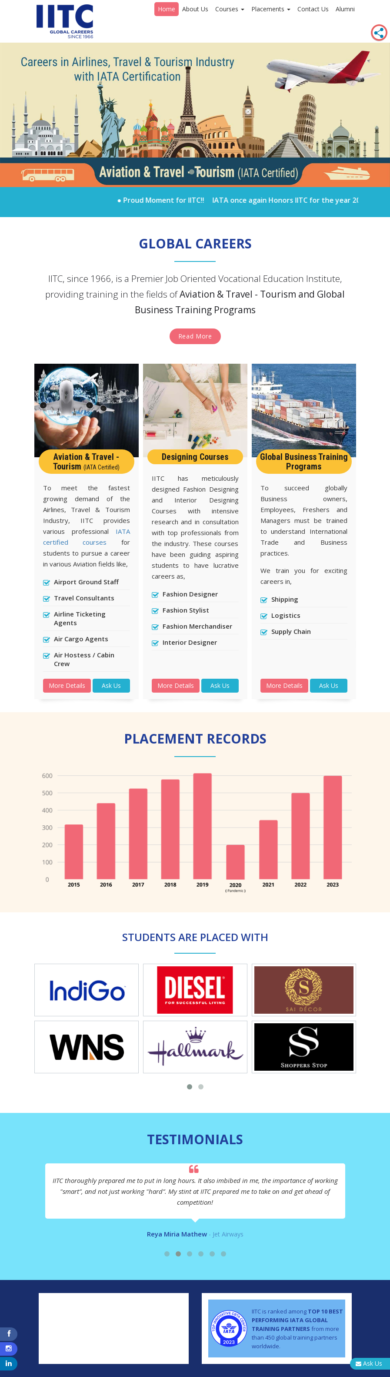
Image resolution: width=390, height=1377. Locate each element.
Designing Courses (195, 457)
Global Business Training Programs (304, 462)
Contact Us (313, 9)
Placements (270, 9)
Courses (229, 9)
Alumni (345, 9)
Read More (195, 336)
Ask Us (111, 685)
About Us (195, 9)
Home (166, 9)
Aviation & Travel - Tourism (86, 462)
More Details (67, 685)
